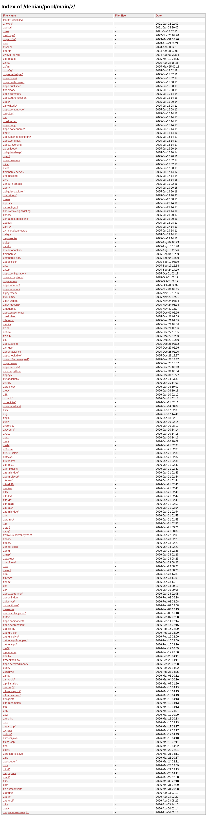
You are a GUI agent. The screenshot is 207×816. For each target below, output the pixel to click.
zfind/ (6, 769)
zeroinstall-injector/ (14, 613)
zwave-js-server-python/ (17, 535)
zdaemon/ (9, 90)
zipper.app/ (9, 652)
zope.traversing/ (12, 144)
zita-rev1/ (8, 480)
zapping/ (8, 113)
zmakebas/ (9, 316)
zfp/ (5, 707)
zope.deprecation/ (14, 625)
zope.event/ (10, 281)
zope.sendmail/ (12, 140)
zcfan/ (6, 66)
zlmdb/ (7, 246)
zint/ (5, 757)
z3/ (5, 589)
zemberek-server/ (13, 172)
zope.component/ (13, 621)
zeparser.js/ (10, 238)
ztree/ (6, 199)
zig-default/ (9, 58)
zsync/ (7, 570)
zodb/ (6, 101)
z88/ (5, 394)
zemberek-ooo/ (12, 257)
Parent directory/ (13, 19)
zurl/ (5, 515)
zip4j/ (6, 648)
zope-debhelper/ (13, 74)
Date (159, 15)
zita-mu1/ (8, 464)
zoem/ (7, 582)
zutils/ (6, 667)
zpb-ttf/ (7, 51)
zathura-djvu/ (11, 636)
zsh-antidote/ (11, 605)
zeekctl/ (7, 27)
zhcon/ (7, 539)
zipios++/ (8, 609)
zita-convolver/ (12, 695)
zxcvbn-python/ (12, 371)
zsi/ (5, 117)
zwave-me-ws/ (11, 54)
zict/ (5, 410)
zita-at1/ (8, 507)
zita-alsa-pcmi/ (12, 691)
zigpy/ (6, 749)
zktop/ (6, 269)
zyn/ (5, 179)
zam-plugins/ (10, 468)
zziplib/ (7, 336)
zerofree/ (8, 519)
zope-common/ (12, 93)
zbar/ (6, 437)
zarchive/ (8, 671)
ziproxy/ (7, 578)
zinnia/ (7, 324)
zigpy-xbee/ (10, 293)
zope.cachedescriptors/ (17, 136)
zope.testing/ (10, 343)
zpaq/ (6, 527)
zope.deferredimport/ (15, 664)
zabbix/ (7, 734)
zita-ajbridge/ (11, 472)
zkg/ (5, 265)
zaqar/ (7, 796)
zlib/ (5, 804)
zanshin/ (8, 718)
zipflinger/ (9, 35)
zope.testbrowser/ (13, 82)
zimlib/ (7, 226)
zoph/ (6, 187)
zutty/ (6, 617)
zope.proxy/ (10, 363)
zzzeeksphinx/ (11, 660)
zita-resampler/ (12, 702)
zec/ (5, 43)
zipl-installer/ (10, 683)
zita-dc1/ (8, 500)
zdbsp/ (7, 543)
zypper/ (7, 730)
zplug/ (6, 242)
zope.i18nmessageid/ (16, 359)
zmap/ (7, 554)
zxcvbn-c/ (9, 429)
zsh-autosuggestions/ (16, 218)
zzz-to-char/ (10, 121)
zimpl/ (6, 675)
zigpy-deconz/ (11, 304)
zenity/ (7, 656)
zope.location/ (11, 285)
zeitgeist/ (8, 699)
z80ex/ (7, 332)
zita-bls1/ (8, 503)
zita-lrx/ (7, 496)
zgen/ (6, 156)
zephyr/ (7, 375)
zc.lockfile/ (9, 402)
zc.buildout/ (10, 148)
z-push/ (7, 203)
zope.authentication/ (15, 97)
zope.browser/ (11, 160)
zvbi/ (6, 421)
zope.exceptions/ (13, 277)
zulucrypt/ (9, 601)
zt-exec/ (8, 23)
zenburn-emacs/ (13, 183)
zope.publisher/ (12, 86)
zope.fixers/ (10, 78)
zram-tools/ (9, 195)
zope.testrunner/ (13, 593)
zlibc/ (6, 164)
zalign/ (7, 234)
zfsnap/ (7, 47)
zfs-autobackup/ (12, 250)
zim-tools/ (9, 679)
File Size (120, 15)
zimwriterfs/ (10, 105)
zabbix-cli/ (9, 628)
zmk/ (6, 31)
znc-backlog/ (10, 175)
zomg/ (7, 550)
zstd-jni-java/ (10, 738)
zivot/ (6, 168)
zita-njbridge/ (11, 511)
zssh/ (6, 445)
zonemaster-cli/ (12, 351)
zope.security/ (11, 367)
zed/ (5, 746)
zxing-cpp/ (9, 742)
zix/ (5, 339)
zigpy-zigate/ (10, 300)
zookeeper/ (9, 761)
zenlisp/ (7, 488)
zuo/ (5, 566)
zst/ (5, 585)
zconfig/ (7, 70)
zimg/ (6, 531)
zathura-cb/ (10, 632)
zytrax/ (7, 382)
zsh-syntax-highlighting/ (17, 211)
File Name (9, 15)
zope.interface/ (12, 406)
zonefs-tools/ (10, 546)
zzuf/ (6, 328)
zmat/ (6, 777)
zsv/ (5, 714)
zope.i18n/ (9, 39)
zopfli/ (6, 418)
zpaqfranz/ (9, 562)
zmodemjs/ (9, 308)
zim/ (5, 781)
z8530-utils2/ (10, 453)
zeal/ (6, 808)
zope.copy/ (9, 125)
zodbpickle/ (10, 261)
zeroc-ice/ (9, 386)
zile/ (5, 492)
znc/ (5, 710)
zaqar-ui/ (8, 800)
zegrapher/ (9, 773)
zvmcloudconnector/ (15, 230)
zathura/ (8, 792)
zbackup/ (8, 558)
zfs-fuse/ (8, 347)
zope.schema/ (11, 289)
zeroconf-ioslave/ (13, 753)
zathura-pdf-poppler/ (15, 640)
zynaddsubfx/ (11, 379)
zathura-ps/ (10, 644)
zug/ (5, 414)
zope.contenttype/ (13, 109)
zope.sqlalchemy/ (13, 312)
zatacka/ (8, 457)
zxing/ (6, 62)
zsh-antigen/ (10, 207)
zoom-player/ (11, 476)
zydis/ (6, 433)
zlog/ (6, 441)
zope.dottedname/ (14, 129)
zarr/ (6, 785)
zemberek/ (9, 254)
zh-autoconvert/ (12, 789)
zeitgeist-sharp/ (12, 152)
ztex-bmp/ (9, 297)
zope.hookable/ (12, 355)
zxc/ (5, 765)
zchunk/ (7, 398)
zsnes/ (7, 215)
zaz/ (5, 574)
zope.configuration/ (14, 273)
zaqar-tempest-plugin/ (16, 812)
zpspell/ (7, 222)
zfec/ (6, 390)
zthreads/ (8, 320)
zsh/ (5, 722)
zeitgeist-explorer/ (13, 191)
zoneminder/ (10, 597)
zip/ (5, 523)
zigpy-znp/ (9, 726)
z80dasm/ (9, 461)
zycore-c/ (8, 425)
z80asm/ (8, 449)
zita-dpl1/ (8, 484)
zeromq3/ (8, 687)
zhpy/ (6, 133)
